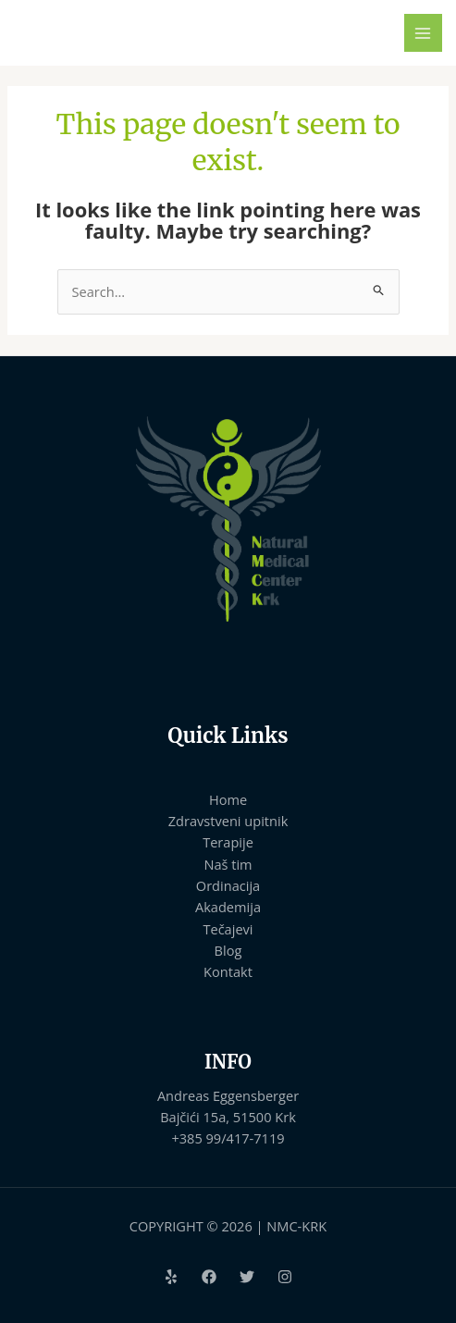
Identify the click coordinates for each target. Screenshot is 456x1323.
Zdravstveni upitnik (228, 820)
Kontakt (228, 971)
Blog (228, 950)
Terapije (228, 842)
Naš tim (227, 864)
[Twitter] (247, 1276)
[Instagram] (284, 1276)
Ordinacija (228, 885)
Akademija (228, 906)
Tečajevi (228, 929)
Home (228, 799)
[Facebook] (209, 1276)
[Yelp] (171, 1276)
